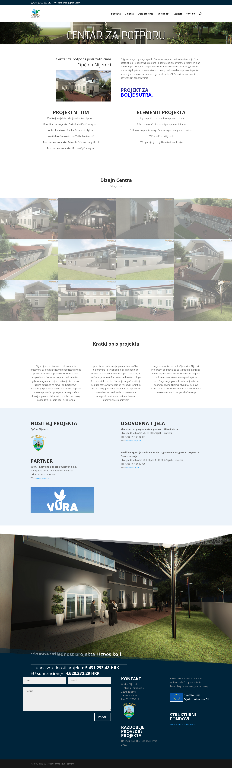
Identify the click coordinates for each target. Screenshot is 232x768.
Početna (116, 13)
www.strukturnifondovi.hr (183, 724)
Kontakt (190, 13)
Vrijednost (163, 13)
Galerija (129, 13)
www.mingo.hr (133, 440)
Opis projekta (145, 13)
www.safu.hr (132, 467)
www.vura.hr (42, 477)
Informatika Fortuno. (63, 763)
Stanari (178, 13)
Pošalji (102, 717)
